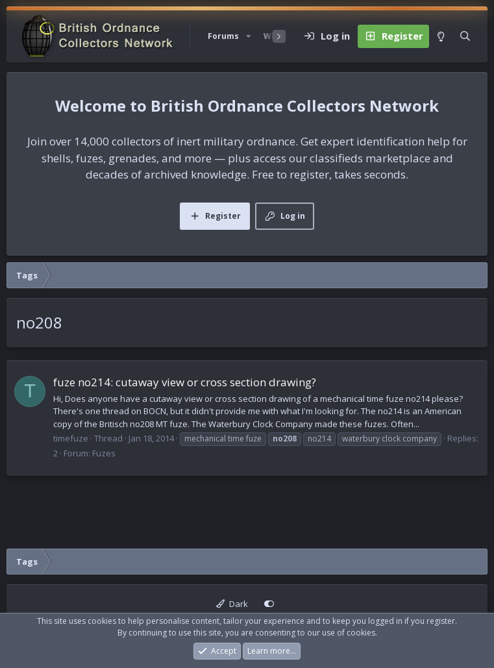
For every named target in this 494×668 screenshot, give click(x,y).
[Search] (465, 36)
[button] (248, 36)
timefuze (70, 438)
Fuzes (104, 453)
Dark (232, 604)
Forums (223, 36)
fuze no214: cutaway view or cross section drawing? (184, 382)
